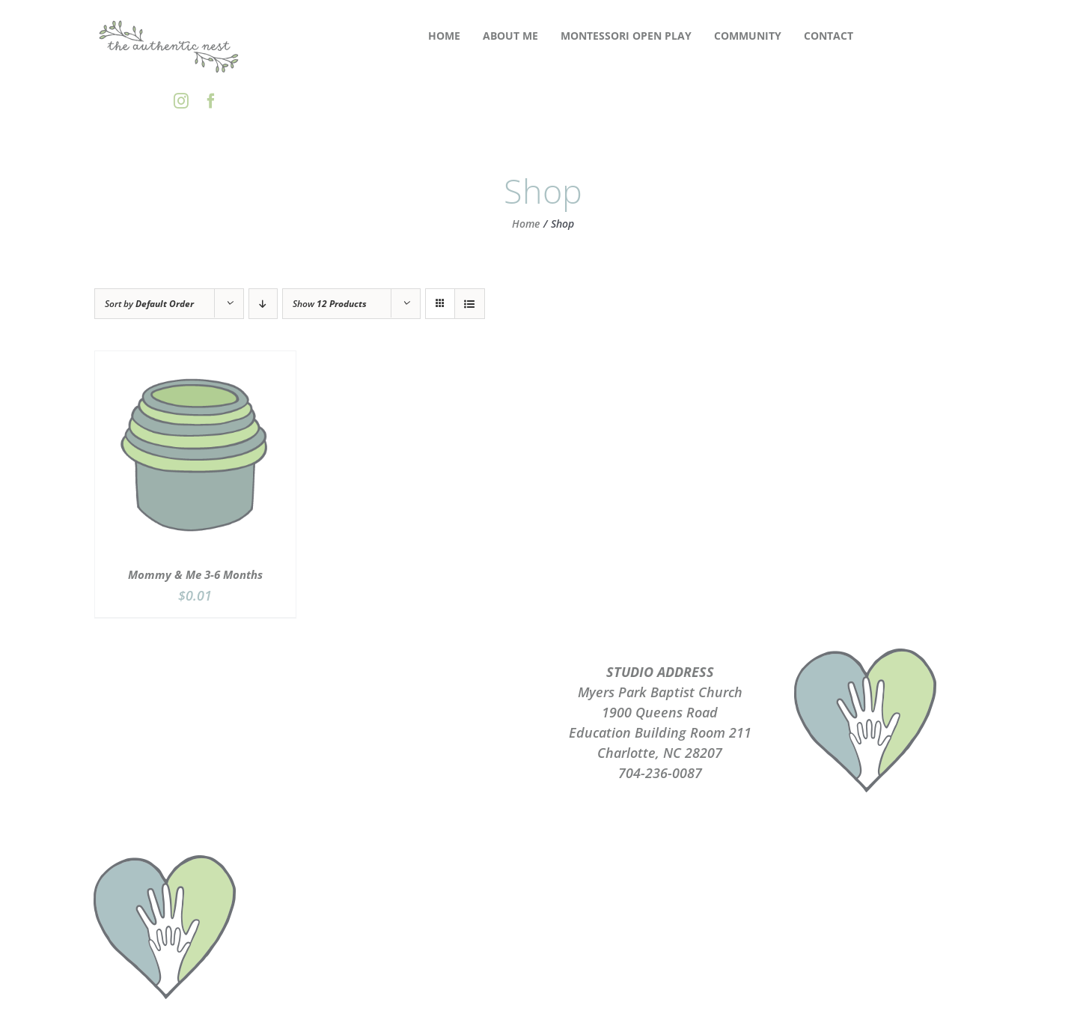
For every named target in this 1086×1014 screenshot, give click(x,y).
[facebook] (211, 101)
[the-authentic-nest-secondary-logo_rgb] (169, 22)
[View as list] (469, 303)
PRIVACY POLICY (426, 712)
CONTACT (426, 753)
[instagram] (181, 101)
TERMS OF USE (426, 732)
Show (330, 303)
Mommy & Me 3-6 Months (195, 574)
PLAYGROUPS (426, 692)
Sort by (149, 303)
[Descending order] (263, 303)
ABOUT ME (426, 672)
